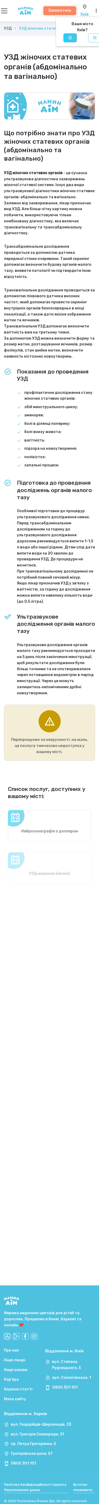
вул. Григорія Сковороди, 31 (37, 1434)
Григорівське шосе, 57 (32, 1453)
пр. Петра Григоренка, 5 (33, 1444)
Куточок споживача (82, 1487)
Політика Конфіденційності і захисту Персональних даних (35, 1487)
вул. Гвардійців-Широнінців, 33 (41, 1424)
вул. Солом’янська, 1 (71, 1377)
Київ (85, 14)
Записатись (60, 10)
